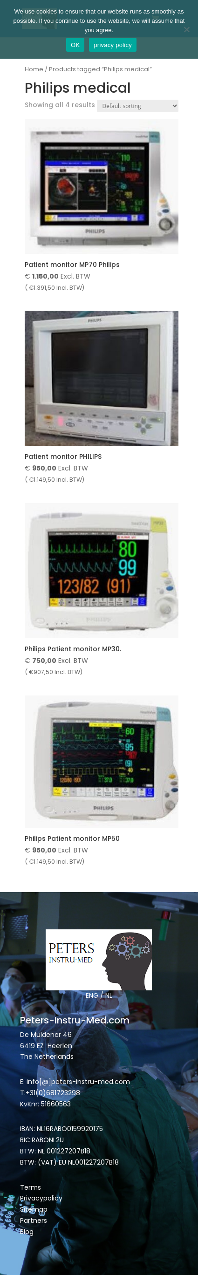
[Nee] (186, 29)
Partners (33, 1220)
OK (75, 44)
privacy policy (113, 44)
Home (34, 69)
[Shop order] (137, 106)
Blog (27, 1231)
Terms (30, 1187)
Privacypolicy (41, 1198)
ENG (92, 995)
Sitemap (34, 1209)
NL (108, 995)
